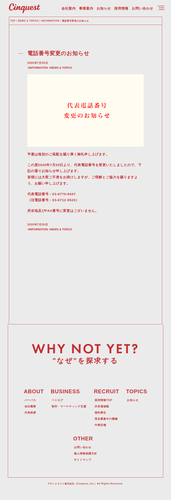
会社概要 (28, 415)
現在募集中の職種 (108, 428)
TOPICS (139, 401)
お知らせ (104, 9)
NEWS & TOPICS (63, 73)
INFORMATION (40, 73)
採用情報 (121, 9)
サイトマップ (82, 469)
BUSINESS (62, 401)
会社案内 (68, 9)
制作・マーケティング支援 (68, 415)
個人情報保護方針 (85, 462)
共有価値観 (103, 415)
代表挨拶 (28, 421)
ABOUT (31, 401)
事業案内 (86, 9)
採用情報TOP (105, 409)
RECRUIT (107, 401)
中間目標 (101, 434)
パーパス (28, 409)
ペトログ (54, 409)
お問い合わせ (142, 9)
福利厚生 (101, 421)
